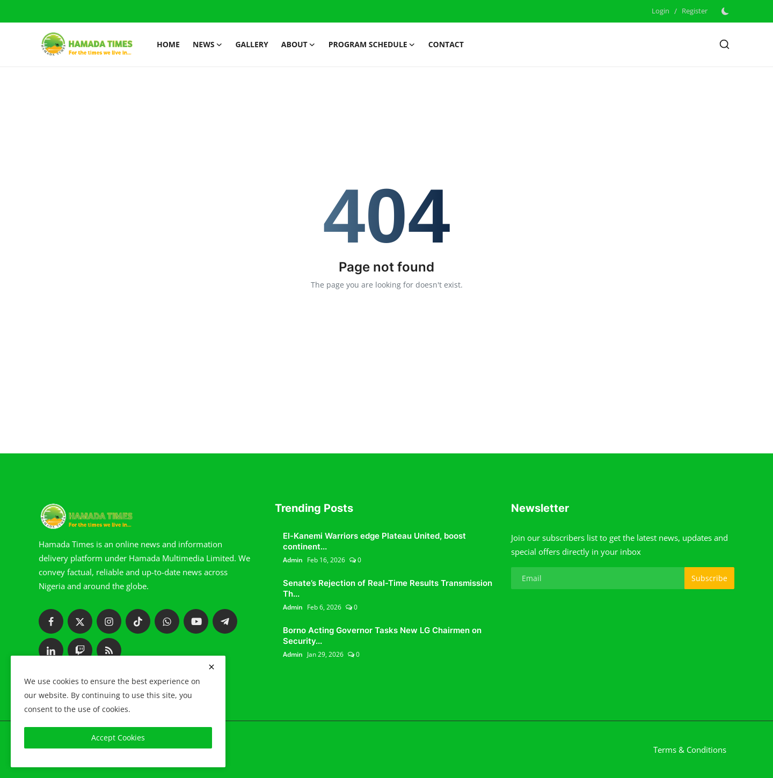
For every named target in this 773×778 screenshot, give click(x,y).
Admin (293, 559)
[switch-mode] (726, 11)
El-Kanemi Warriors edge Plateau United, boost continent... (374, 541)
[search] (724, 44)
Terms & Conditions (689, 749)
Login (660, 11)
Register (695, 11)
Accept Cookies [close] (118, 737)
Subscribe (709, 578)
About (298, 44)
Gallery (251, 44)
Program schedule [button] (372, 44)
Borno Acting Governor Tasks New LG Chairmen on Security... (382, 635)
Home (168, 44)
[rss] (109, 650)
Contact (446, 44)
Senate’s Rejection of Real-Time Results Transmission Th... (387, 588)
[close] (211, 667)
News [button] (207, 44)
